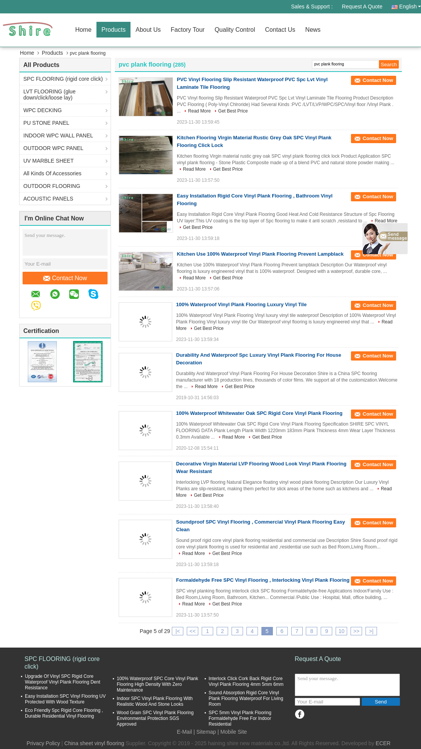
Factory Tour (188, 29)
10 (341, 631)
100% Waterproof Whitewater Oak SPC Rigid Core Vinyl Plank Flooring (259, 413)
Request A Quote (362, 6)
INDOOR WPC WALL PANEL (58, 135)
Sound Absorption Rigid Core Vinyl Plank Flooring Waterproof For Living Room (246, 698)
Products (113, 29)
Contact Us (280, 29)
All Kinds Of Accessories (52, 173)
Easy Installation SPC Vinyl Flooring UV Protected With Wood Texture (65, 699)
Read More (199, 111)
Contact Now (65, 278)
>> (356, 631)
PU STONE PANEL (46, 123)
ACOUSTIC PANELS (48, 199)
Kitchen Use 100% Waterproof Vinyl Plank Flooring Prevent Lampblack (260, 254)
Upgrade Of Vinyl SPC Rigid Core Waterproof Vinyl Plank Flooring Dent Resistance (62, 682)
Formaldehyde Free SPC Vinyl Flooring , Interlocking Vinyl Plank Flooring (262, 580)
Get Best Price (233, 111)
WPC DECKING (42, 110)
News (313, 29)
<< (192, 631)
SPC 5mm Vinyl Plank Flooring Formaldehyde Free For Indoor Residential (240, 718)
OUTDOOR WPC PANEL (53, 148)
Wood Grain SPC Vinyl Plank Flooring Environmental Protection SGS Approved (155, 718)
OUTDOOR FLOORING (51, 186)
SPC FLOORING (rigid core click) (63, 79)
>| (371, 631)
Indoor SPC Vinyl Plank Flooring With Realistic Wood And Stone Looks (155, 701)
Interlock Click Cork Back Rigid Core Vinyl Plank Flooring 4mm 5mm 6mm (246, 681)
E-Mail (184, 732)
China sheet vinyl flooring (94, 743)
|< (178, 631)
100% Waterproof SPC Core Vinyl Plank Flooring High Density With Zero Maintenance (157, 684)
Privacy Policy (43, 743)
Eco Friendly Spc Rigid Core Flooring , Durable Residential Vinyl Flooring (64, 713)
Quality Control (235, 29)
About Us (148, 29)
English (410, 6)
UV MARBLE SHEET (48, 161)
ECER (383, 743)
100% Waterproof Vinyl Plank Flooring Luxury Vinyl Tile (241, 304)
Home (83, 29)
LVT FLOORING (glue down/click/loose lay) (49, 94)
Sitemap (206, 732)
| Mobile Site (232, 732)
